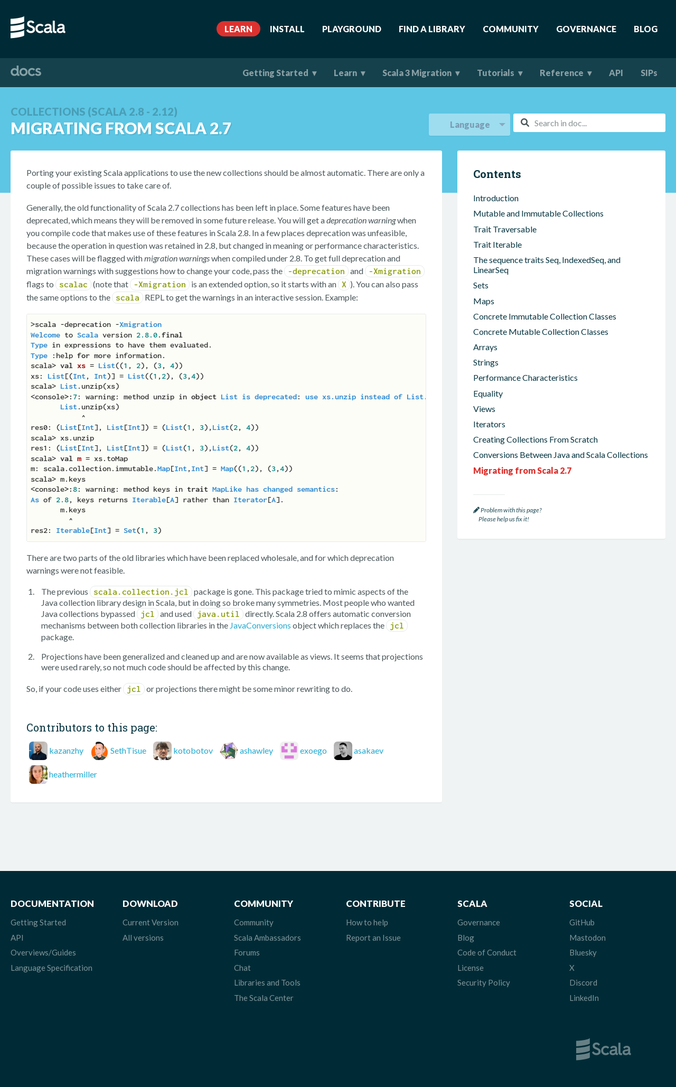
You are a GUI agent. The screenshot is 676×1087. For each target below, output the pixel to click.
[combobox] (589, 123)
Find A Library (432, 29)
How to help (367, 922)
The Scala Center (264, 997)
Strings (486, 362)
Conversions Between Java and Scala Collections (560, 454)
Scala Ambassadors (267, 937)
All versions (143, 937)
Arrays (485, 347)
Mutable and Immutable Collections (538, 213)
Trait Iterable (497, 244)
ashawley (256, 750)
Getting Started (275, 73)
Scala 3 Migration (417, 73)
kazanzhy (66, 750)
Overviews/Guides (43, 952)
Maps (483, 301)
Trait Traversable (505, 229)
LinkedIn (584, 997)
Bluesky (583, 952)
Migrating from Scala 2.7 (522, 470)
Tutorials (495, 73)
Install (287, 29)
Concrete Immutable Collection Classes (544, 316)
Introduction (496, 198)
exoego (313, 750)
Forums (247, 952)
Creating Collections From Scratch (535, 439)
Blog (646, 29)
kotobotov (193, 750)
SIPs (649, 73)
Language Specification (51, 967)
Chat (242, 967)
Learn (238, 29)
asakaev (368, 750)
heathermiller (73, 774)
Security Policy (483, 982)
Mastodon (587, 937)
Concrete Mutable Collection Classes (540, 331)
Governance (586, 29)
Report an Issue (373, 937)
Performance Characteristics (525, 377)
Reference (562, 73)
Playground (351, 29)
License (470, 967)
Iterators (489, 424)
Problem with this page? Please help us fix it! (507, 514)
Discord (583, 982)
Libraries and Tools (267, 982)
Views (484, 409)
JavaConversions (260, 625)
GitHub (582, 922)
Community (511, 29)
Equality (488, 393)
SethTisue (128, 750)
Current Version (151, 922)
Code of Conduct (487, 952)
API (616, 73)
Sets (481, 285)
